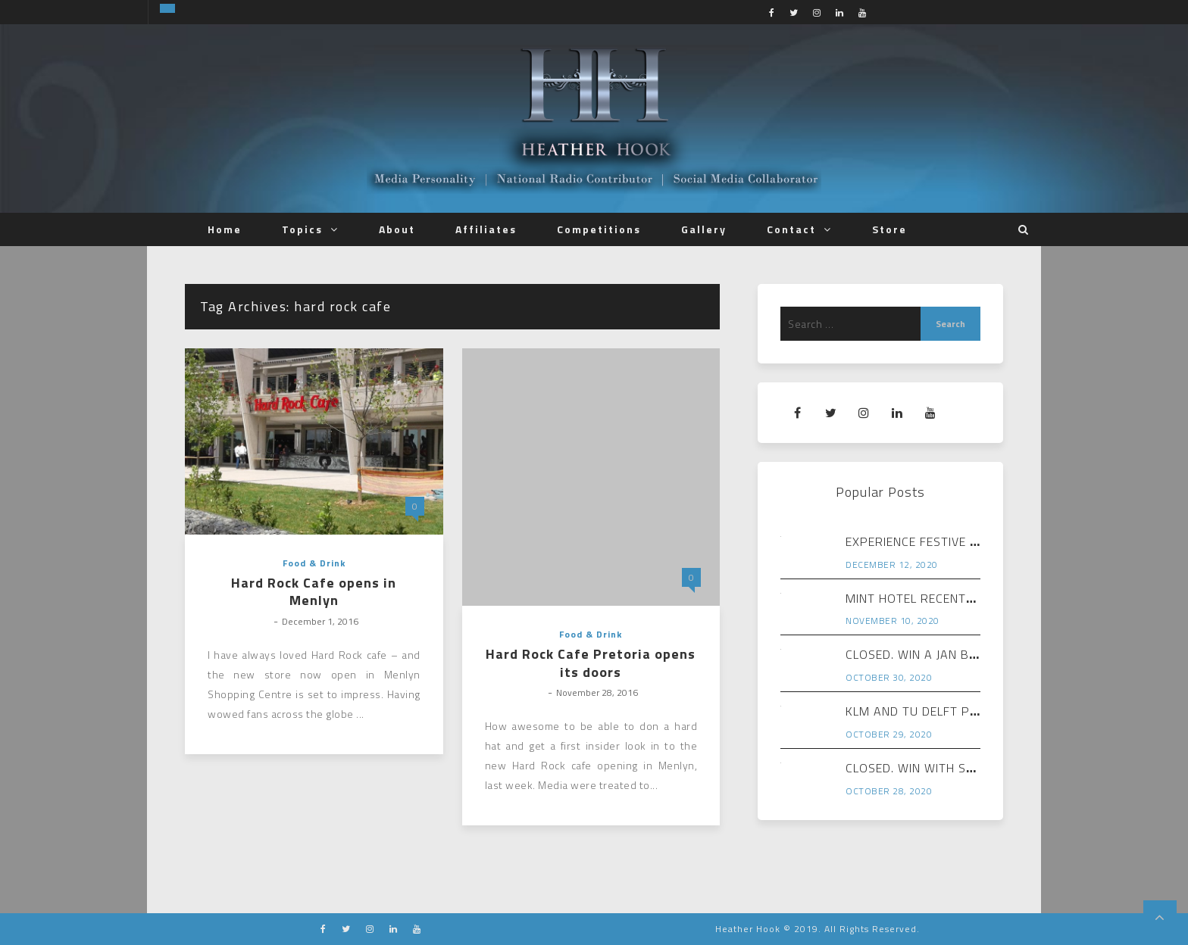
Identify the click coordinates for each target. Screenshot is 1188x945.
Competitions (599, 229)
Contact (791, 229)
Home (225, 229)
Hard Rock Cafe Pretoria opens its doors (591, 663)
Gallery (704, 229)
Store (889, 229)
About (397, 229)
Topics (302, 229)
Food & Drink (314, 563)
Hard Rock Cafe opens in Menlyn (313, 592)
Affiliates (486, 229)
